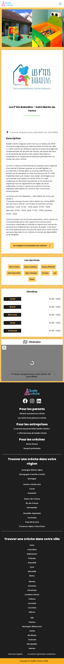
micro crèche (19, 204)
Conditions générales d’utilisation (41, 654)
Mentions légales (15, 654)
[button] (60, 4)
